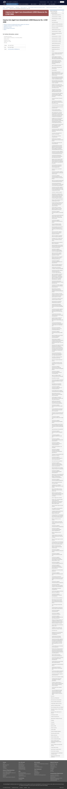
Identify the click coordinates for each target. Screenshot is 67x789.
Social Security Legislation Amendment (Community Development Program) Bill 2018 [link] (57, 381)
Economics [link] (52, 696)
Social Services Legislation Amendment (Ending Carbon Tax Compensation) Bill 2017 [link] (57, 443)
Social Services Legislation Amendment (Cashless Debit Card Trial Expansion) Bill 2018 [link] (57, 387)
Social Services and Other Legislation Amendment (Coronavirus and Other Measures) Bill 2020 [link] (57, 286)
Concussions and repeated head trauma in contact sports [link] (57, 134)
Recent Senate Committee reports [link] (56, 749)
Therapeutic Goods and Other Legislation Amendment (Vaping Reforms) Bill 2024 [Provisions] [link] (56, 90)
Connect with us (36, 765)
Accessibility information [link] (6, 787)
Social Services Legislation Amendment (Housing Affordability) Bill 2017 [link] (57, 421)
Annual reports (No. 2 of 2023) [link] (56, 41)
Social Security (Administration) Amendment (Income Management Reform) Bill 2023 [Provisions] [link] (57, 156)
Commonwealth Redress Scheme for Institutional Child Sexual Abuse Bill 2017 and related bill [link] (57, 409)
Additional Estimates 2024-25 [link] (56, 29)
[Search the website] (62, 2)
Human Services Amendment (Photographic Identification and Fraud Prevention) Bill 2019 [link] (56, 328)
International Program (22, 769)
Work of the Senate (6, 764)
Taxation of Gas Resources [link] (55, 716)
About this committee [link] (55, 27)
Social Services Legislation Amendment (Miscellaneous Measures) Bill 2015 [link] (57, 550)
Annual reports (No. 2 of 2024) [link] (56, 38)
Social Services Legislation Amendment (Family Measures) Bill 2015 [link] (57, 554)
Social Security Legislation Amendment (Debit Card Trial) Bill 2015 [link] (57, 592)
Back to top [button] (62, 787)
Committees (17, 7)
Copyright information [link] (15, 787)
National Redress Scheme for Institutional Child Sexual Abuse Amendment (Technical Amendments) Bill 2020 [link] (57, 290)
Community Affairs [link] (54, 13)
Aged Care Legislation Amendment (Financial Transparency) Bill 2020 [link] (57, 236)
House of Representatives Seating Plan (9, 777)
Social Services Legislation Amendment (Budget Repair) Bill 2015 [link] (57, 563)
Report (5, 29)
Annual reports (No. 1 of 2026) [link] (56, 16)
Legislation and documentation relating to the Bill (12, 25)
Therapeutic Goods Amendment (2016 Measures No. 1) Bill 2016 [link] (57, 455)
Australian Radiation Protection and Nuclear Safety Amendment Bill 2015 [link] (57, 608)
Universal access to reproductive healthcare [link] (57, 169)
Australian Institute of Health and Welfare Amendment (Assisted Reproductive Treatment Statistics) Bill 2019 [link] (57, 319)
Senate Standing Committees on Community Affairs (36, 7)
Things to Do (36, 771)
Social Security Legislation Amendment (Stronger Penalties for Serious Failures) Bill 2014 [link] (57, 658)
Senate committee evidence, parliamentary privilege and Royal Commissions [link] (56, 741)
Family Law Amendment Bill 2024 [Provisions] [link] (57, 34)
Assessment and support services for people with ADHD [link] (57, 107)
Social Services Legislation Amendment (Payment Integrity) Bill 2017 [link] (57, 432)
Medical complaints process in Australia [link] (56, 519)
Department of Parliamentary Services (56, 778)
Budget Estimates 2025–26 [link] (56, 45)
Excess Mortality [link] (54, 70)
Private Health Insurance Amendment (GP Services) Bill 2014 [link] (57, 647)
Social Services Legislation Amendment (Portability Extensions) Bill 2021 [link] (57, 221)
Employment (52, 768)
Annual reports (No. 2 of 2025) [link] (56, 18)
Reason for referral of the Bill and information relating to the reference (16, 24)
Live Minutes (5, 774)
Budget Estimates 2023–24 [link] (56, 49)
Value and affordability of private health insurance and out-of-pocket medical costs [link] (57, 490)
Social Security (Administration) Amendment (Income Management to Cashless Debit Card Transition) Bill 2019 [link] (57, 324)
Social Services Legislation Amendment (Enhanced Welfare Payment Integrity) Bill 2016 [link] (56, 529)
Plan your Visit (36, 773)
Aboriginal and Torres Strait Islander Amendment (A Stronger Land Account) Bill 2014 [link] (57, 633)
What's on (35, 770)
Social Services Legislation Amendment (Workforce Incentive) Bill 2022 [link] (57, 212)
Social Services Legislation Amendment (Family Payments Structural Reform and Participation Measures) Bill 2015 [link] (57, 567)
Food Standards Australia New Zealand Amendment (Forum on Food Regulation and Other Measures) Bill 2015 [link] (57, 578)
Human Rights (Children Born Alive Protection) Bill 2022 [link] (57, 143)
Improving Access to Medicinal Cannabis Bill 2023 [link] (56, 136)
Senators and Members (23, 4)
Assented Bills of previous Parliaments (25, 773)
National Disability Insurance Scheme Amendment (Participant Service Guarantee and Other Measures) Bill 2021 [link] (57, 228)
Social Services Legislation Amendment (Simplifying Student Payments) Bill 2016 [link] (57, 471)
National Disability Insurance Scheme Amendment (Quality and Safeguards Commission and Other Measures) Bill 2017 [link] (57, 426)
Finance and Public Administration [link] (56, 701)
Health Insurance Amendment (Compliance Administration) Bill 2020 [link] (57, 268)
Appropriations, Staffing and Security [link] (56, 718)
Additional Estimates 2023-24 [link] (56, 43)
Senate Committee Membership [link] (55, 738)
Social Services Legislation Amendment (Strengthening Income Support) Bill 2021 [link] (57, 261)
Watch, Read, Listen (22, 764)
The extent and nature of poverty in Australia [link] (57, 99)
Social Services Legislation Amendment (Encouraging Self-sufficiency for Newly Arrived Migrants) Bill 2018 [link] (57, 368)
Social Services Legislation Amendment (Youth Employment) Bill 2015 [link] (57, 573)
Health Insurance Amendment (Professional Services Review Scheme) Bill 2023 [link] (57, 139)
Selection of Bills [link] (53, 725)
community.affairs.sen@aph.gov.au (14, 49)
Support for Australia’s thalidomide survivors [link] (57, 360)
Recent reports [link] (54, 20)
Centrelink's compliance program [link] (57, 192)
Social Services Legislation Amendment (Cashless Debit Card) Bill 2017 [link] (57, 417)
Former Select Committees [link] (55, 751)
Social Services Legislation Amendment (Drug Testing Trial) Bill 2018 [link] (57, 406)
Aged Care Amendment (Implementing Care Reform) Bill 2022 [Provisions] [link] (57, 181)
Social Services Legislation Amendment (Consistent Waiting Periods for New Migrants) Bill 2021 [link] (57, 250)
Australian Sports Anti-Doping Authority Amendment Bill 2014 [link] (56, 637)
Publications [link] (53, 724)
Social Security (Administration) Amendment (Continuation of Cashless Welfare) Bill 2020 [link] (57, 282)
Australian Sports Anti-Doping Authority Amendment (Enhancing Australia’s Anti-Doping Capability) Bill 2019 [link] (57, 306)
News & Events (34, 4)
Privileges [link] (52, 720)
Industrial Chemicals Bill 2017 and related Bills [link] (57, 447)
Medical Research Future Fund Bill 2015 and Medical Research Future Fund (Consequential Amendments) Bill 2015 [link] (57, 601)
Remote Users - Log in (53, 764)
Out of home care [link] (54, 630)
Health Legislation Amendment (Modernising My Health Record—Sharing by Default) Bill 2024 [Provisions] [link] (57, 62)
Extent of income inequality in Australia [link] (57, 676)
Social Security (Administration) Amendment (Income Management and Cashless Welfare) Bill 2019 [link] (57, 354)
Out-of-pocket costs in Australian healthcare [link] (57, 688)
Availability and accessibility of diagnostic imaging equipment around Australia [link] (57, 486)
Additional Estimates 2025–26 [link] (56, 14)
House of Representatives (7, 771)
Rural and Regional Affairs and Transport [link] (57, 707)
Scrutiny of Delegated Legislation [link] (56, 731)
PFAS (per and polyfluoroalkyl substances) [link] (55, 756)
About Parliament (42, 4)
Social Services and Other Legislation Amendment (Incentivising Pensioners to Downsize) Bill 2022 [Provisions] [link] (57, 152)
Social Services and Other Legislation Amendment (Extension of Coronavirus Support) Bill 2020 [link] (57, 271)
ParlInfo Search (52, 765)
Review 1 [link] (53, 51)
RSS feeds (52, 771)
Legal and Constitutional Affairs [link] (55, 705)
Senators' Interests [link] (54, 727)
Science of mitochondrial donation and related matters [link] (57, 483)
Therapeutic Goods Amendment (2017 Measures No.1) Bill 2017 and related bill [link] (57, 413)
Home (4, 4)
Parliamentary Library (22, 768)
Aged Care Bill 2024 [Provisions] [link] (56, 65)
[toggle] (63, 11)
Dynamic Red (5, 765)
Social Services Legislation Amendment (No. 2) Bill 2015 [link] (56, 614)
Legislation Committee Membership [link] (57, 24)
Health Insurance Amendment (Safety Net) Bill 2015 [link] (57, 570)
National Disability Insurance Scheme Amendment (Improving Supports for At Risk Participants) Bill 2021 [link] (57, 246)
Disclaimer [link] (21, 787)
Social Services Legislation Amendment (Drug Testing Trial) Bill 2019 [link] (57, 332)
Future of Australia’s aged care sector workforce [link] (57, 540)
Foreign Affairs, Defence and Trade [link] (56, 703)
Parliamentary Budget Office (54, 779)
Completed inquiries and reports (51, 7)
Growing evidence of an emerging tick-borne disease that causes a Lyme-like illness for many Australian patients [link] (57, 516)
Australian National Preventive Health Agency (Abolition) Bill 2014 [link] (57, 662)
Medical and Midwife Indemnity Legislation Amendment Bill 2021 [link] (57, 225)
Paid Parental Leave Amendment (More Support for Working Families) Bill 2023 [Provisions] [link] (57, 102)
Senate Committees (24, 7)
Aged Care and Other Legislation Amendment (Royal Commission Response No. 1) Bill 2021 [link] (57, 254)
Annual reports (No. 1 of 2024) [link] (56, 36)
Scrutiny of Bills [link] (53, 729)
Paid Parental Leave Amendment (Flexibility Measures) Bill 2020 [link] (57, 302)
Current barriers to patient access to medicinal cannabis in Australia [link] (57, 299)
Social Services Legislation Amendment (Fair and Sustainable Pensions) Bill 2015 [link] (57, 595)
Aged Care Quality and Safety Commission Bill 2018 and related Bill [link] (57, 376)
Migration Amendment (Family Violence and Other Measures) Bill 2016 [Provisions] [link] (57, 546)
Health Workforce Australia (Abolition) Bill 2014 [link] (57, 665)
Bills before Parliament (22, 772)
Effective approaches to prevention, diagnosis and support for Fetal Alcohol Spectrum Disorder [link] (57, 257)
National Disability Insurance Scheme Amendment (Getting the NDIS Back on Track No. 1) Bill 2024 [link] (57, 81)
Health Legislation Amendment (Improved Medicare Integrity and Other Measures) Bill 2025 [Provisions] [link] (57, 57)
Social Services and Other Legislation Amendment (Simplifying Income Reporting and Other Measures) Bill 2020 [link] (57, 311)
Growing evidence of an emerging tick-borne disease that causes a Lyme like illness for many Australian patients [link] (57, 543)
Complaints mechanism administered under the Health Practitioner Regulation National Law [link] (57, 512)
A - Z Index (52, 769)
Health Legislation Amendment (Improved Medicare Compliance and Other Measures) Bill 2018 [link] (57, 398)
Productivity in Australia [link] (54, 714)
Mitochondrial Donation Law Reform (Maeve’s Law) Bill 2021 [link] (57, 243)
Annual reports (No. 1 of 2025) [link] (56, 31)
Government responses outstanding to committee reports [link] (57, 753)
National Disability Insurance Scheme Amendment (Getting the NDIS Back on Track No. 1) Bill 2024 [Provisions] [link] (57, 78)
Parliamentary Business (12, 4)
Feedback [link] (25, 787)
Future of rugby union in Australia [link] (57, 497)
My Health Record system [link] (55, 378)
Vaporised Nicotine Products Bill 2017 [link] (57, 429)
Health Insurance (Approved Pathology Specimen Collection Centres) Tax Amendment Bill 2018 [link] (57, 402)
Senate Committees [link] (53, 11)
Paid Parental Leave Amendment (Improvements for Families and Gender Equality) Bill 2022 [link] (57, 166)
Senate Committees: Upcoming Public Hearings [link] (56, 745)
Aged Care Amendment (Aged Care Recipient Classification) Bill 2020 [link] (57, 265)
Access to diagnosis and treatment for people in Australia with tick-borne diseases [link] (57, 53)
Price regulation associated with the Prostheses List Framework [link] (57, 509)
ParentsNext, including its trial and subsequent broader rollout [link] (57, 357)
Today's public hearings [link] (54, 747)
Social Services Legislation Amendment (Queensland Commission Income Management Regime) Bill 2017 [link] (57, 451)
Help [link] (29, 787)
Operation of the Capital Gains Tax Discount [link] (56, 712)
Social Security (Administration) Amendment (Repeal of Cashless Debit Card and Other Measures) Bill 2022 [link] (57, 184)
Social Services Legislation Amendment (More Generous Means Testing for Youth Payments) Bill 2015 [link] (57, 585)
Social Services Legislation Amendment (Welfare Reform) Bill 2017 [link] (57, 436)
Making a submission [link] (54, 735)
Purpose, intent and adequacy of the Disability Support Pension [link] (57, 200)
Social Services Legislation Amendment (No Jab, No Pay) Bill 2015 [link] (57, 582)
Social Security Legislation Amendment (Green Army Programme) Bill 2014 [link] (57, 672)
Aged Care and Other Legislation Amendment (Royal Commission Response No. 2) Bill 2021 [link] (57, 232)
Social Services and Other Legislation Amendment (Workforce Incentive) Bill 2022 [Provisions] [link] (57, 172)
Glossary (51, 770)
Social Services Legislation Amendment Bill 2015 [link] (56, 611)
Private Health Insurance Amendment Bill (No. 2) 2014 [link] (57, 625)
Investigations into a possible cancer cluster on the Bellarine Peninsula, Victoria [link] (57, 239)
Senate (4, 763)
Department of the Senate (54, 774)
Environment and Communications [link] (56, 699)
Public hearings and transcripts (9, 28)
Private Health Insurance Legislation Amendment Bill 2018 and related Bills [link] (57, 391)
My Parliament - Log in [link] (53, 763)
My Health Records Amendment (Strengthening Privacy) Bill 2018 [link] (56, 384)
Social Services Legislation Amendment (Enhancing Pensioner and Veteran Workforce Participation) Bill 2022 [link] (57, 177)
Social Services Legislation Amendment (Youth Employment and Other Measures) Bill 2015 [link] (57, 617)
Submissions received (8, 27)
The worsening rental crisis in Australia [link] (57, 105)
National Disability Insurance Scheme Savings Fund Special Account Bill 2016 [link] (57, 468)
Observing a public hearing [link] (55, 733)
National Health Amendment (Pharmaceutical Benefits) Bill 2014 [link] (57, 655)
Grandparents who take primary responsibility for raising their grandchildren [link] (56, 679)
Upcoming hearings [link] (55, 22)
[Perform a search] (63, 2)
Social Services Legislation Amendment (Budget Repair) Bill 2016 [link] (57, 480)
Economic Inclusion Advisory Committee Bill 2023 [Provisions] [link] (57, 110)
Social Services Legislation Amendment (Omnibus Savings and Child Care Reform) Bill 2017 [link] (57, 458)
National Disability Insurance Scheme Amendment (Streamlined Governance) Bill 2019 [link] (57, 336)
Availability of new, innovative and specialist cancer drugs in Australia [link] (57, 628)
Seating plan (5, 768)
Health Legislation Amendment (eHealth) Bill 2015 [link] (56, 589)
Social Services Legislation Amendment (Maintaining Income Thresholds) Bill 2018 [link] (57, 372)
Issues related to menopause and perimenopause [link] (57, 68)
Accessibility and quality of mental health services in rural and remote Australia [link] (57, 363)
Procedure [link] (52, 722)
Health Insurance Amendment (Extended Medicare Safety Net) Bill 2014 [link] (57, 668)
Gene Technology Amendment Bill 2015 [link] (57, 605)
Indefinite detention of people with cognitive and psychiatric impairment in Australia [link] (57, 522)
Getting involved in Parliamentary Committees (41, 763)
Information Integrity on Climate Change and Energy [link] (57, 710)
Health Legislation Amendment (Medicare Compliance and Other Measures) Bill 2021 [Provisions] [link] (57, 208)
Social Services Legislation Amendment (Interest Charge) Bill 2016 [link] (57, 526)
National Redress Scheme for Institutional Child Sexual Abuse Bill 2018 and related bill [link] (57, 394)
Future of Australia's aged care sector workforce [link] (57, 506)
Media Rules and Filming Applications (40, 774)
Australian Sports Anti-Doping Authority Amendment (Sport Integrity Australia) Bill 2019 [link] (57, 315)
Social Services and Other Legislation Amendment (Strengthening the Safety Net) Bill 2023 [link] (57, 130)
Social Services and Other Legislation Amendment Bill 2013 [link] (57, 674)
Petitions (35, 764)
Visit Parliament (52, 4)
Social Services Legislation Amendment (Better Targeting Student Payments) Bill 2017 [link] (57, 439)
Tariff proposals (21, 774)
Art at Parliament (36, 772)
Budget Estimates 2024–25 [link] (56, 47)
